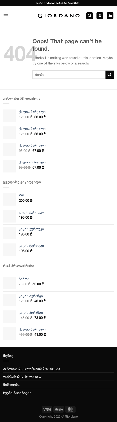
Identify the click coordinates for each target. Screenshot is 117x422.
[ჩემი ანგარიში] (99, 15)
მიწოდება (11, 384)
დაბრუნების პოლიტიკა (22, 376)
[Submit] (109, 75)
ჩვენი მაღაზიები (17, 393)
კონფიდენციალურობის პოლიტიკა (31, 368)
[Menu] (5, 15)
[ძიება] (89, 15)
